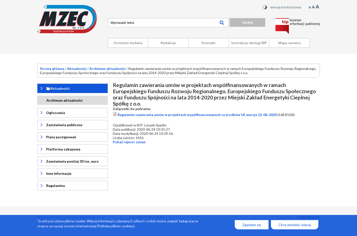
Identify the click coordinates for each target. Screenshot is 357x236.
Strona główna (52, 68)
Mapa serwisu (289, 43)
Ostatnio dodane (128, 43)
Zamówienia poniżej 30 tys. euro (72, 161)
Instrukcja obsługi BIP (249, 43)
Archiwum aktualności (107, 68)
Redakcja (168, 43)
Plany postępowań (61, 137)
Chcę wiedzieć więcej (294, 225)
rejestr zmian (129, 142)
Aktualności (77, 68)
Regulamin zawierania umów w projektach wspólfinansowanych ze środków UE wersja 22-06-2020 (197, 115)
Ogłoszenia (55, 113)
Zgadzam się (251, 225)
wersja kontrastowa (285, 7)
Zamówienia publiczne (64, 125)
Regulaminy (55, 185)
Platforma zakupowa (63, 149)
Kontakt (209, 43)
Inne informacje (58, 173)
